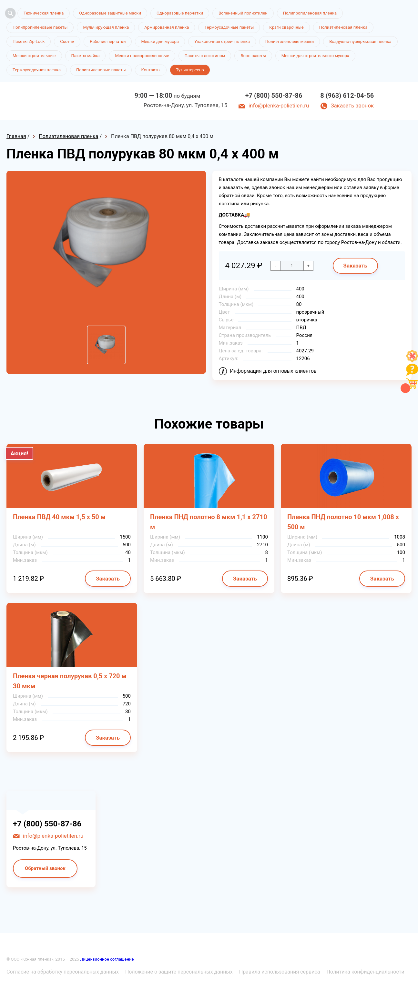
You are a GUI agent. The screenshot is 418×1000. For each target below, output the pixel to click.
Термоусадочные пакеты (229, 27)
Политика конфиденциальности (365, 972)
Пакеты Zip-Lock (29, 41)
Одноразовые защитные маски (110, 13)
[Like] (412, 360)
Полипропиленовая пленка (310, 13)
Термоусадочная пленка (37, 69)
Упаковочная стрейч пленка (222, 41)
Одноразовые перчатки (180, 13)
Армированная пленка (166, 27)
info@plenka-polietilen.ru (279, 105)
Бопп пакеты (253, 55)
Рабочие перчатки (108, 41)
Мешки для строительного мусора (315, 55)
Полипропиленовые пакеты (40, 27)
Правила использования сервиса (279, 972)
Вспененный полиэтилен (243, 13)
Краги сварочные (286, 27)
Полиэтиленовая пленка (343, 27)
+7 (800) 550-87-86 (273, 95)
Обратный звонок (45, 868)
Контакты (150, 69)
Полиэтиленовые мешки (289, 41)
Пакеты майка (85, 55)
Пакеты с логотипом (205, 55)
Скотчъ (67, 41)
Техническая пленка (44, 13)
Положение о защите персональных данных (179, 972)
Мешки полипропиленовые (142, 55)
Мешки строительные (34, 55)
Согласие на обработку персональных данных (62, 972)
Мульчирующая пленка (106, 27)
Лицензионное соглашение (107, 959)
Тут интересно (190, 69)
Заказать (355, 265)
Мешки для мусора (160, 41)
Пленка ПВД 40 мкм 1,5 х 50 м (59, 517)
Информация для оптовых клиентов (273, 371)
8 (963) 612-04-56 (347, 95)
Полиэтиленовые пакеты (101, 69)
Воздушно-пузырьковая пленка (360, 41)
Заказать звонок (352, 105)
